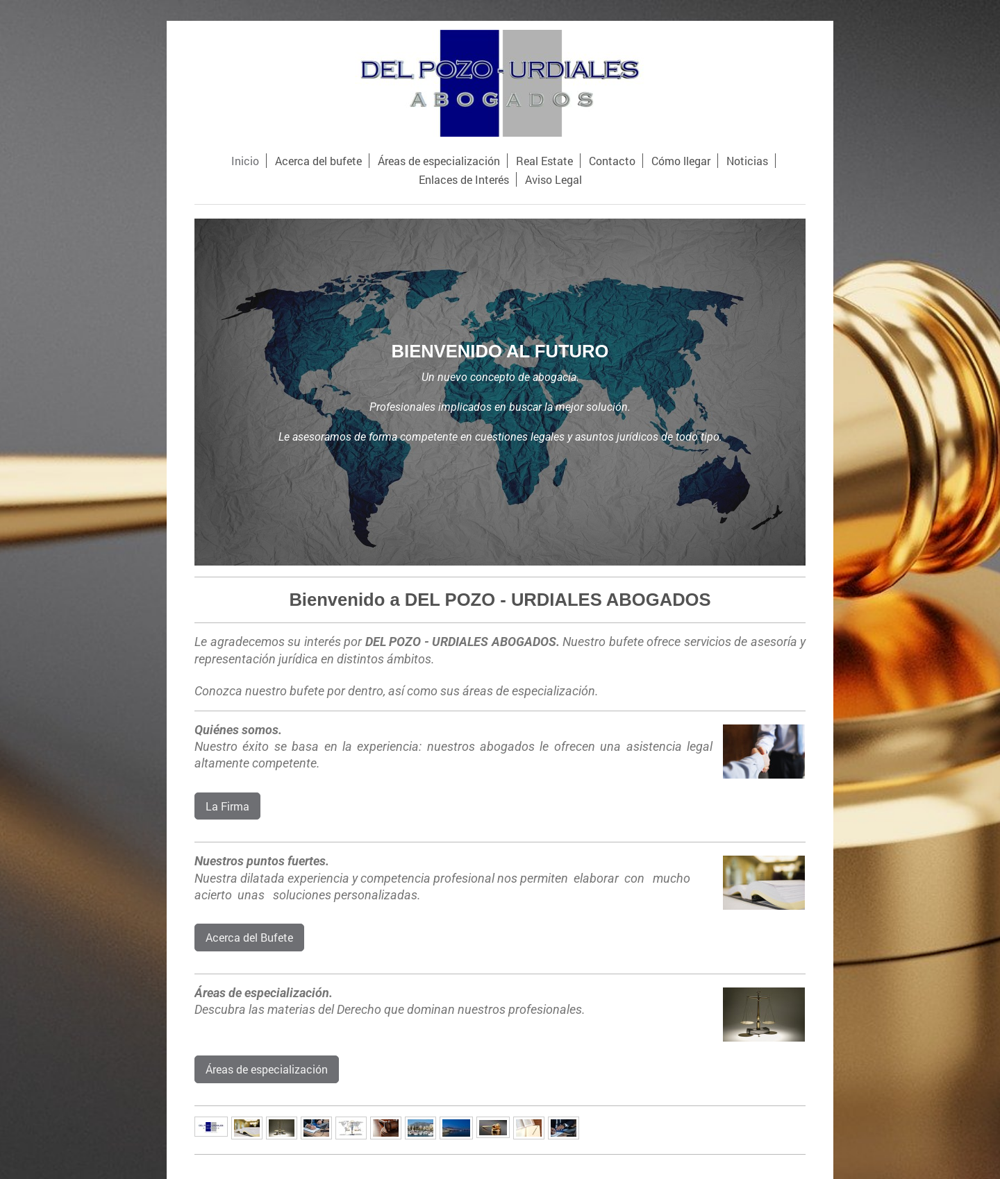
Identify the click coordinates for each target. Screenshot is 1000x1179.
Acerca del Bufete (249, 937)
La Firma (227, 806)
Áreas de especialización (267, 1069)
